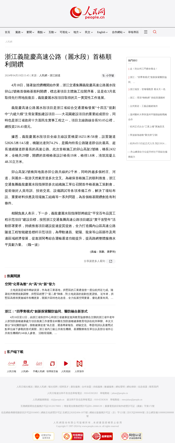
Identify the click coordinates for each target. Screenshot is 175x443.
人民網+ (25, 365)
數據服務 (109, 387)
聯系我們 (153, 387)
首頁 (7, 32)
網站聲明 (120, 387)
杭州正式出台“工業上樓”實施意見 (147, 126)
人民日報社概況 (25, 387)
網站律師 (131, 387)
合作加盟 (86, 387)
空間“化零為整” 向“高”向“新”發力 (30, 284)
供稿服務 (97, 387)
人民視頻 (66, 365)
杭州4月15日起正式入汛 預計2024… (148, 143)
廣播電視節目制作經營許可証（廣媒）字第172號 (129, 406)
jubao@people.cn (120, 393)
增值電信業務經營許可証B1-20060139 (83, 406)
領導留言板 (52, 365)
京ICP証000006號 (136, 412)
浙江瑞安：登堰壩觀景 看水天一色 (147, 89)
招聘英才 (64, 387)
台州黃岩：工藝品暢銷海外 (144, 106)
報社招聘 (53, 387)
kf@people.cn (57, 399)
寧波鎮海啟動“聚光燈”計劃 (143, 135)
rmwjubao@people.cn (132, 399)
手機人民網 (38, 365)
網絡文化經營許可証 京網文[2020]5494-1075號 (64, 412)
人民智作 (79, 365)
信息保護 (142, 387)
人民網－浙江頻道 (49, 75)
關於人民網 (40, 387)
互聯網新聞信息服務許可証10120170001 (41, 406)
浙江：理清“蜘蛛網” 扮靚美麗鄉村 (147, 97)
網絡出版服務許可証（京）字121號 (107, 412)
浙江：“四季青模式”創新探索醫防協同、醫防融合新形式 (46, 311)
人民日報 (11, 365)
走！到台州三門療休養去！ (144, 69)
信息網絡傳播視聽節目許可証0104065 (20, 412)
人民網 (8, 41)
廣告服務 (75, 387)
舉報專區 (133, 32)
